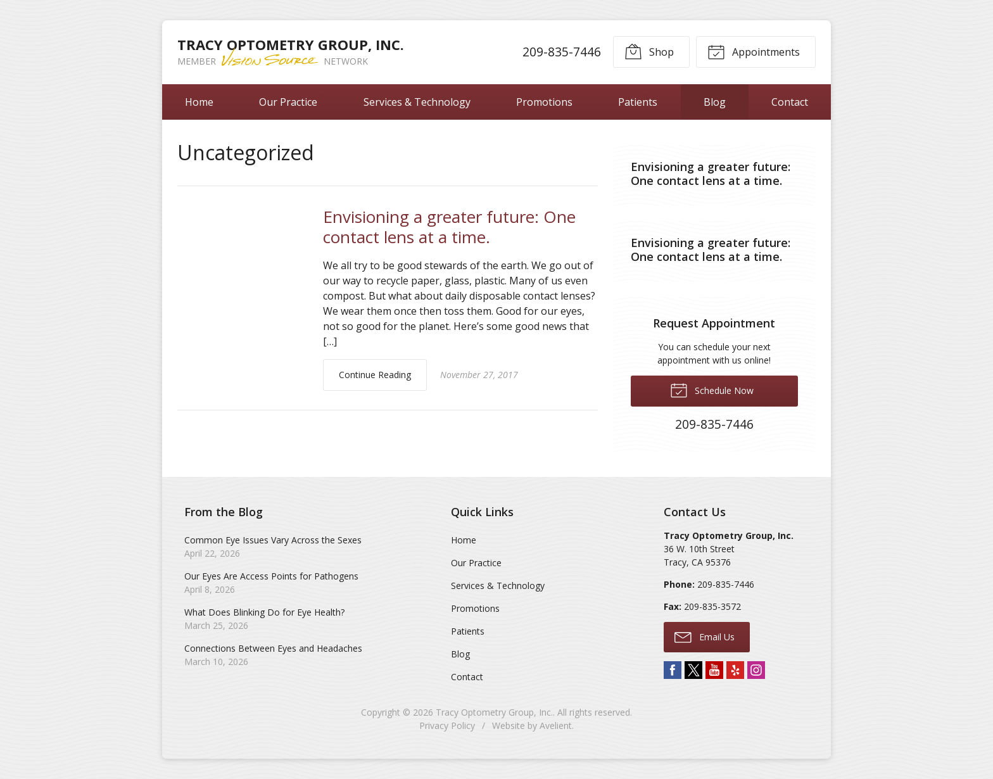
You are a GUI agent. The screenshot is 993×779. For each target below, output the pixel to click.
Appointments (753, 51)
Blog (715, 102)
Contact (789, 102)
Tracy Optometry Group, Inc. (494, 712)
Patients (637, 102)
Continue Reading (375, 375)
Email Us (704, 636)
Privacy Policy (447, 725)
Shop (649, 51)
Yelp (735, 670)
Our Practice (288, 102)
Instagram (756, 670)
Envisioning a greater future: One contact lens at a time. (449, 227)
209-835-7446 (561, 51)
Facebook (672, 670)
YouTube (714, 670)
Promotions (544, 102)
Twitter (693, 670)
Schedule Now (712, 389)
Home (199, 102)
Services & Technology (417, 102)
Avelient (556, 725)
